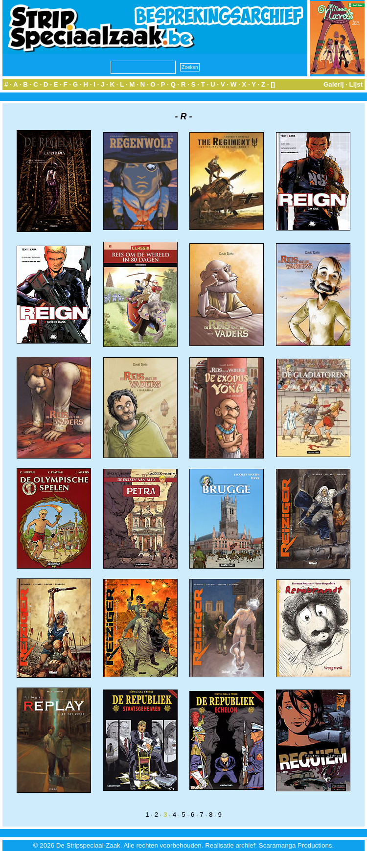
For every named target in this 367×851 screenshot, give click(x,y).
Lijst (356, 84)
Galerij (333, 84)
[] (273, 84)
